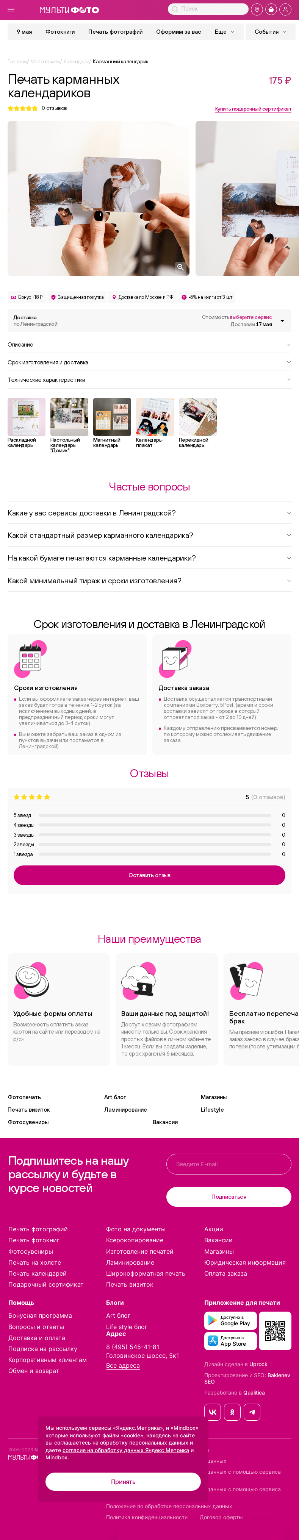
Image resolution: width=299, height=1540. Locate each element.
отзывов (54, 108)
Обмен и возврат (33, 1370)
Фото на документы (136, 1229)
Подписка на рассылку (42, 1349)
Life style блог (126, 1327)
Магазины (214, 1097)
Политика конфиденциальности (147, 1517)
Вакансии (165, 1122)
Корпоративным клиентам (47, 1360)
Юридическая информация (245, 1262)
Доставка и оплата (36, 1338)
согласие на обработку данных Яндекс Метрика (126, 1450)
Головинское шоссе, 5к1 (142, 1355)
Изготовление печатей (140, 1251)
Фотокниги (60, 31)
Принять (123, 1481)
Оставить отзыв (149, 875)
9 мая (24, 31)
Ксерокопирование (134, 1240)
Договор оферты (221, 1517)
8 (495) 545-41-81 (132, 1347)
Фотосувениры (28, 1122)
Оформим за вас (178, 31)
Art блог (115, 1097)
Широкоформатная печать (145, 1273)
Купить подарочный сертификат (253, 109)
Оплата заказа (225, 1273)
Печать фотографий (115, 31)
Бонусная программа (40, 1315)
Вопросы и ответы (36, 1327)
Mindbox (56, 1457)
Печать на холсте (34, 1262)
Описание (149, 344)
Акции (213, 1229)
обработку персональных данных (144, 1442)
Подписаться (228, 1196)
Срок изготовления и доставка (149, 362)
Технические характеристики (149, 379)
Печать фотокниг (33, 1240)
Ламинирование (125, 1109)
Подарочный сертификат (46, 1284)
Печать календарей (37, 1273)
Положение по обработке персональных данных (169, 1506)
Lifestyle (212, 1109)
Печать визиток (29, 1109)
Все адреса (123, 1365)
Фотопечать (24, 1097)
